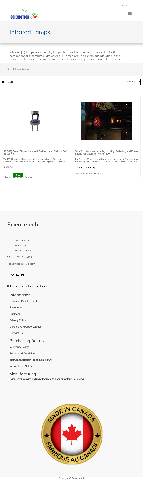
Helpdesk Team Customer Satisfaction (27, 286)
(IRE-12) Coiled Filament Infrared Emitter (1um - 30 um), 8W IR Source (35, 152)
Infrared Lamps (21, 69)
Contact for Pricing (85, 167)
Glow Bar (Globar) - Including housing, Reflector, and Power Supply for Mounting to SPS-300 (106, 152)
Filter (7, 81)
